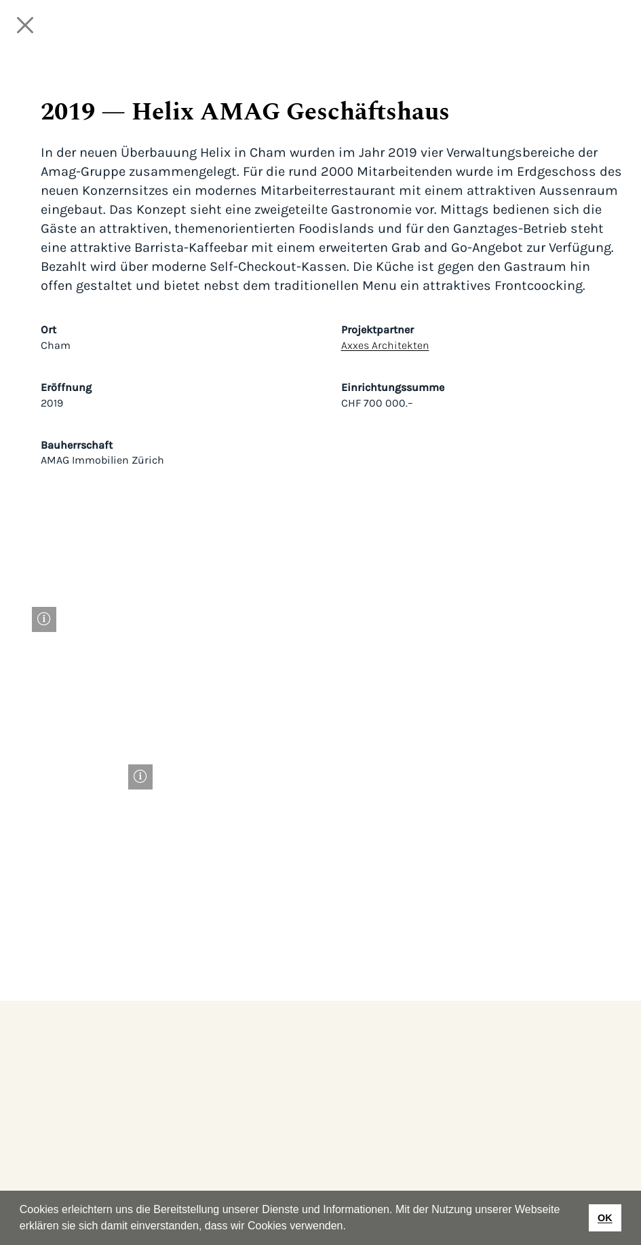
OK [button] (605, 1217)
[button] (351, 1227)
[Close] (25, 25)
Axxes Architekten (385, 345)
